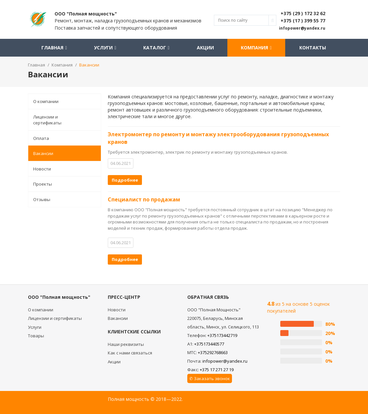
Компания (255, 47)
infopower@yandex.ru (224, 361)
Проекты (42, 184)
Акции (204, 47)
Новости (42, 169)
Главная (54, 47)
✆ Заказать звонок (209, 378)
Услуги (105, 47)
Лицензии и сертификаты (47, 120)
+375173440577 (209, 344)
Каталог (156, 47)
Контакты (312, 47)
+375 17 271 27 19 (217, 370)
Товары (36, 336)
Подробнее (125, 180)
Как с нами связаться (130, 353)
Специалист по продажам (144, 199)
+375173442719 (222, 335)
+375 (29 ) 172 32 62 (303, 13)
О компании (45, 101)
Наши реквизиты (126, 344)
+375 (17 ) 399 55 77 (303, 20)
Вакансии (43, 153)
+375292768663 (213, 352)
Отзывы (41, 199)
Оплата (41, 138)
